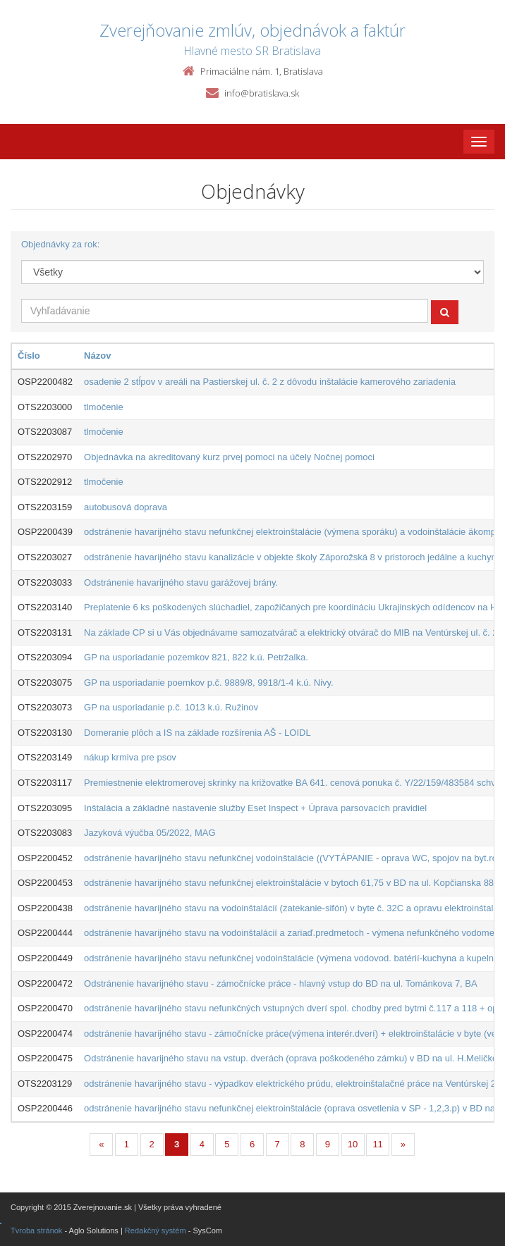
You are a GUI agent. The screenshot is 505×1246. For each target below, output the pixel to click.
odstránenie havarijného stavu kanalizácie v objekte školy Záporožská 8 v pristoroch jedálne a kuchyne (292, 557)
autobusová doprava (125, 507)
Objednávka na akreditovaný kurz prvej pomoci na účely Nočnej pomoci (229, 457)
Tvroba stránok (36, 1230)
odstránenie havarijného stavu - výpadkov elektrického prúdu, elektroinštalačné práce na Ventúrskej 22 (292, 1083)
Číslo (29, 355)
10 (353, 1144)
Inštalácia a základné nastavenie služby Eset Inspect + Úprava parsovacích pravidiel (255, 808)
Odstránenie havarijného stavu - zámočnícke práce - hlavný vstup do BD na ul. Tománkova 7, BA (280, 983)
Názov (97, 355)
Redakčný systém (155, 1230)
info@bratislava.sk (261, 93)
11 (377, 1144)
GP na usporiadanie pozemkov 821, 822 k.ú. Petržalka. (196, 657)
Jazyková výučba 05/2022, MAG (149, 832)
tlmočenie (103, 407)
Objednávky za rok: (60, 244)
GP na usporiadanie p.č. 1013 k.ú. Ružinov (171, 707)
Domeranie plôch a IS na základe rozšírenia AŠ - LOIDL (197, 732)
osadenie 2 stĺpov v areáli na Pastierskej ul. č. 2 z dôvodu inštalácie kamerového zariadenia (270, 381)
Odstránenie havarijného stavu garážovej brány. (181, 582)
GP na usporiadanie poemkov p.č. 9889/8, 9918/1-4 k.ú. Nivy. (209, 682)
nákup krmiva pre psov (130, 757)
